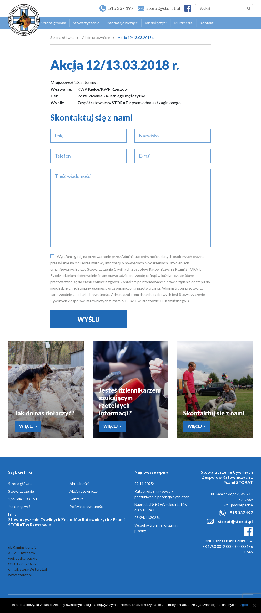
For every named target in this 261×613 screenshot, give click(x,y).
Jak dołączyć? (153, 22)
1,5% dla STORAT (23, 499)
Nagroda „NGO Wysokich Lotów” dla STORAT (161, 507)
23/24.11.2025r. (147, 518)
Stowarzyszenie (85, 22)
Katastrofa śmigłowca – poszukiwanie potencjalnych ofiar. (161, 494)
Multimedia (180, 22)
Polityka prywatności (86, 506)
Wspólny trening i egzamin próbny (156, 528)
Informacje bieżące (120, 22)
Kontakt (203, 22)
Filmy (12, 514)
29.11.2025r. (144, 484)
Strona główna (53, 22)
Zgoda (245, 605)
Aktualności (79, 484)
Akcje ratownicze (96, 37)
